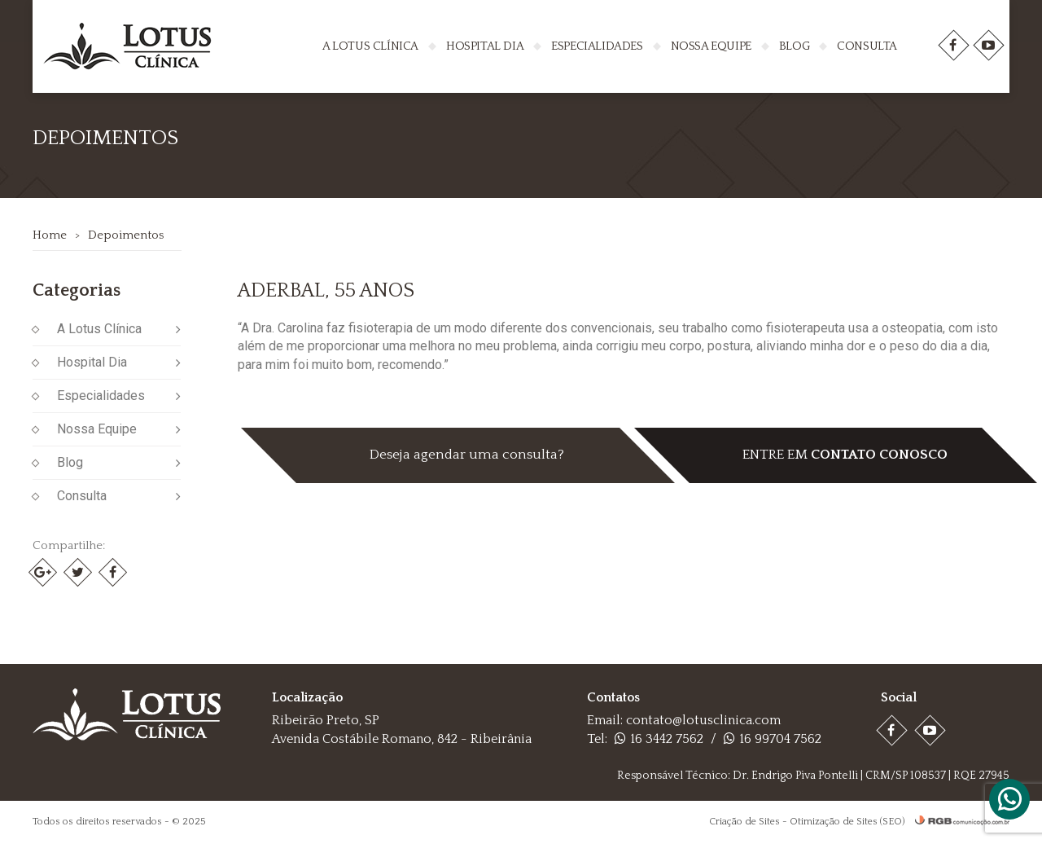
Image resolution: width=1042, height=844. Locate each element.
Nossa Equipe (711, 46)
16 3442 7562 (659, 739)
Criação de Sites (744, 821)
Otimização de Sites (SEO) (847, 821)
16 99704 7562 (772, 739)
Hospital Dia (484, 46)
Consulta (867, 46)
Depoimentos (126, 235)
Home (50, 235)
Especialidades (596, 46)
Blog (794, 46)
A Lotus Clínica (370, 46)
